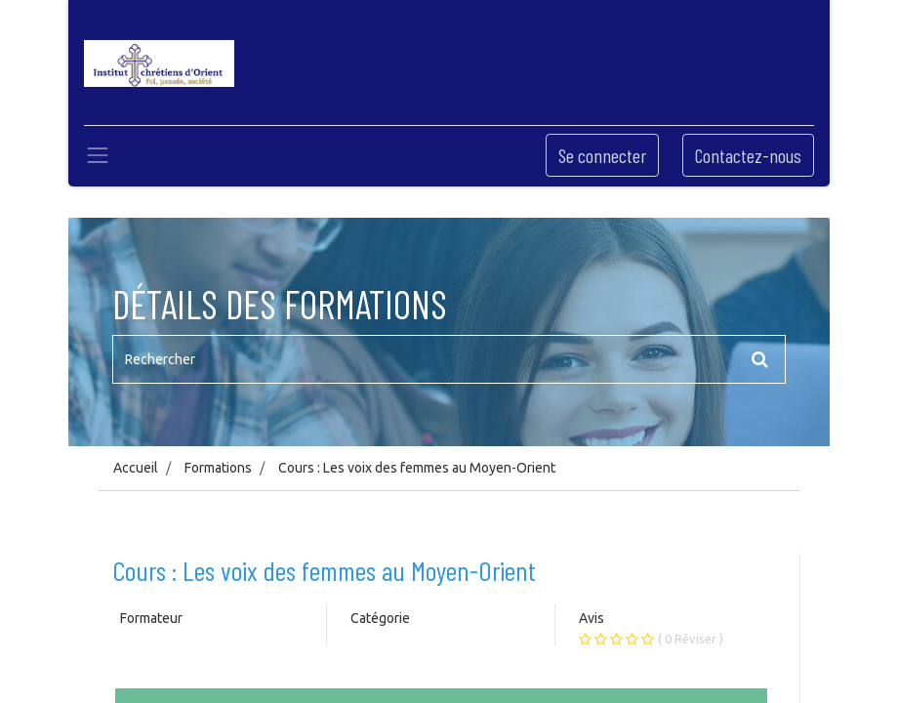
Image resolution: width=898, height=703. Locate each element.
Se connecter (602, 155)
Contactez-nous (748, 155)
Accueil (135, 468)
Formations (218, 468)
